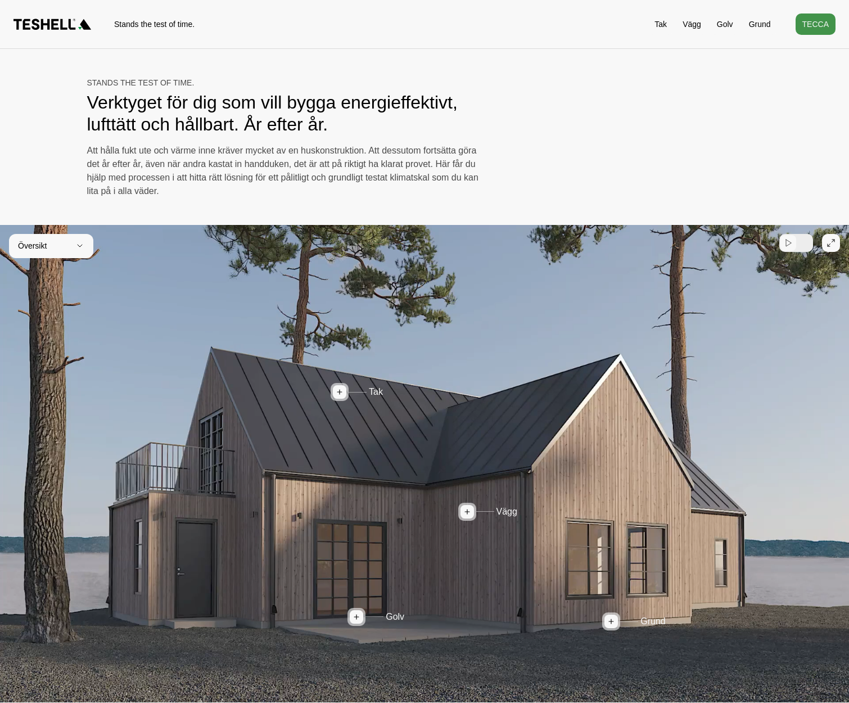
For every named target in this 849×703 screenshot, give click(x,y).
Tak (660, 24)
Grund (760, 24)
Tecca (815, 24)
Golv (725, 24)
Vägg (692, 24)
